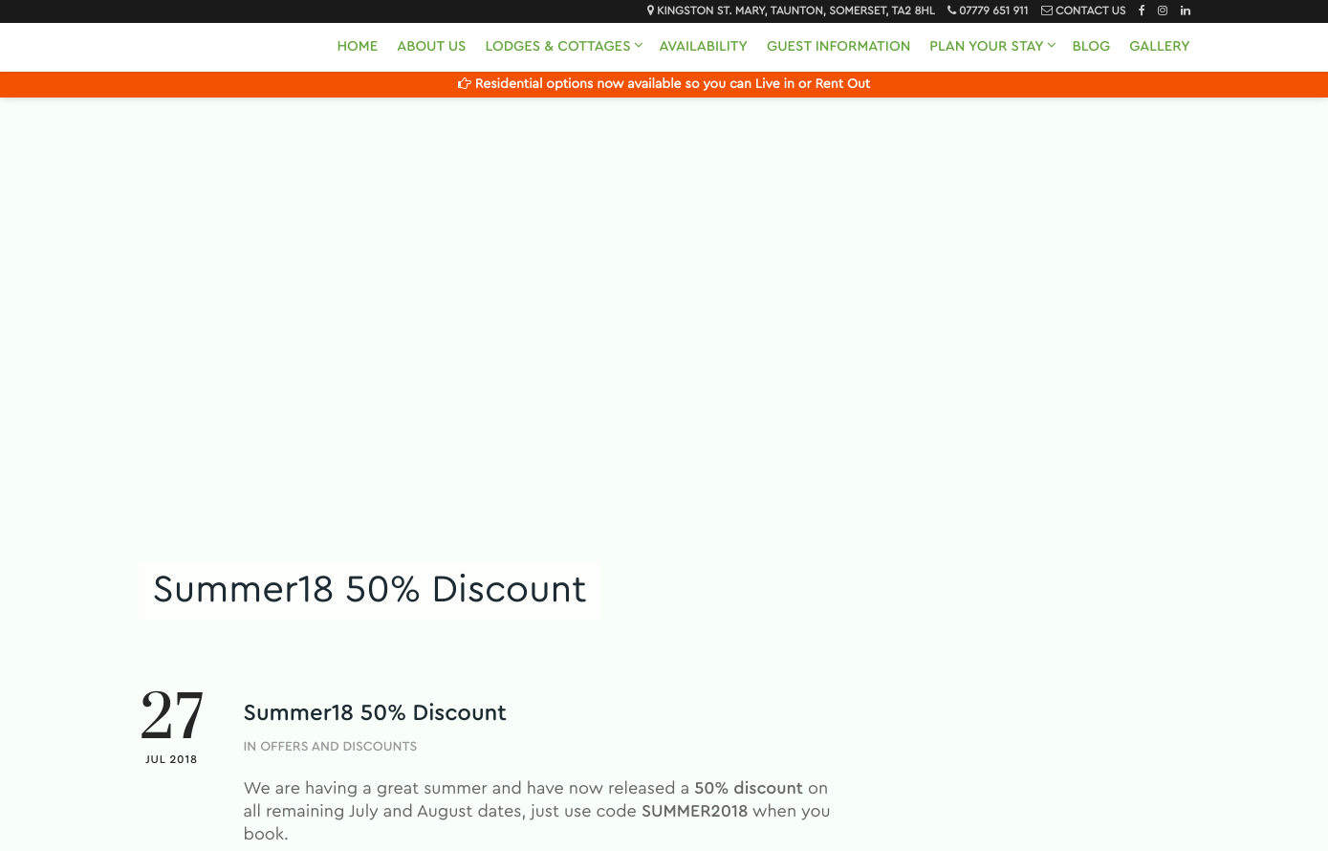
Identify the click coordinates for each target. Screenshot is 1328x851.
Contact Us (1090, 11)
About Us (431, 46)
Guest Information (838, 46)
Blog (1092, 46)
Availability (704, 46)
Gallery (1159, 46)
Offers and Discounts (338, 746)
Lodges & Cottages (557, 46)
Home (357, 46)
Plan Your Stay (986, 46)
